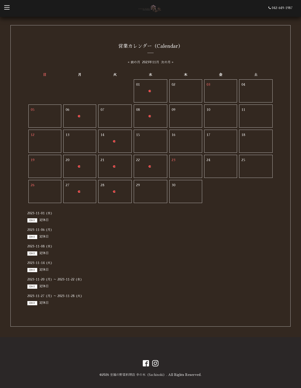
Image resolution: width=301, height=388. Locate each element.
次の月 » (167, 62)
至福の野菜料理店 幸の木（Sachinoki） (138, 374)
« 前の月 (134, 62)
